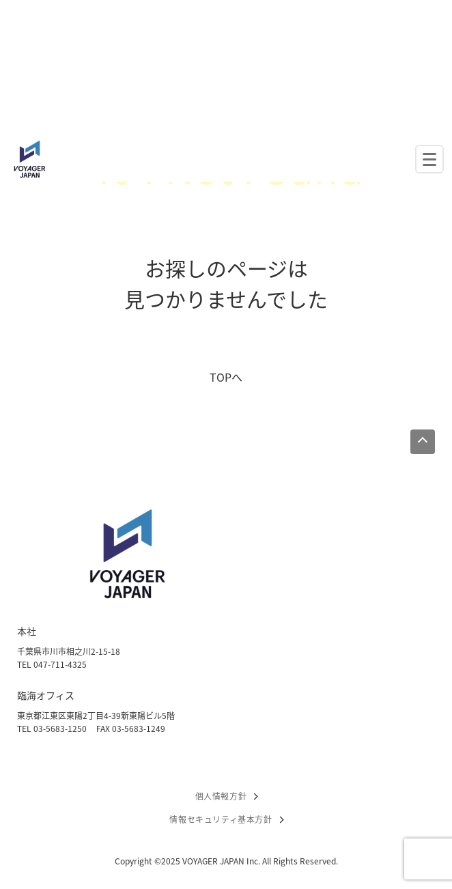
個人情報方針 (221, 796)
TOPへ (226, 377)
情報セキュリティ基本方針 (220, 819)
